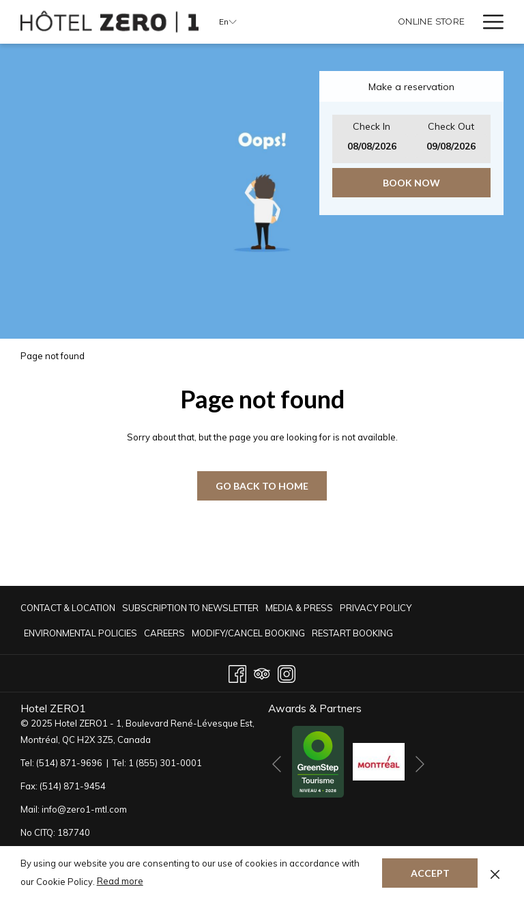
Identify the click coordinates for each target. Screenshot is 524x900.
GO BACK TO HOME (262, 486)
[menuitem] (69, 607)
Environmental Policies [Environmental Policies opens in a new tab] (80, 635)
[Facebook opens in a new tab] (237, 671)
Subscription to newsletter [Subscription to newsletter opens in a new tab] (190, 610)
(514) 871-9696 (69, 762)
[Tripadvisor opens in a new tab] (262, 671)
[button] (371, 139)
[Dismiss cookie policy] (495, 873)
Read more (120, 880)
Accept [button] (430, 873)
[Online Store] (431, 22)
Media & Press (299, 607)
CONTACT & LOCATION (67, 607)
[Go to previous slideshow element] (276, 763)
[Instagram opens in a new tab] (286, 671)
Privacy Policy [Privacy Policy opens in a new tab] (375, 610)
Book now (411, 182)
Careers (164, 633)
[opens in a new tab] (318, 760)
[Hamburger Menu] (488, 22)
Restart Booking (352, 633)
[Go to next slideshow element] (419, 763)
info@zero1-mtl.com (84, 809)
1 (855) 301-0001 (165, 762)
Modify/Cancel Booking (248, 633)
